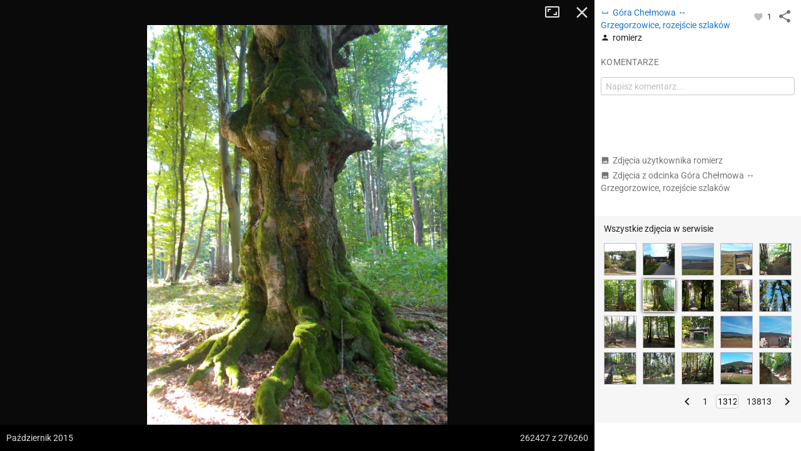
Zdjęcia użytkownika (662, 160)
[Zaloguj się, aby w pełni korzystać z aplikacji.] (759, 16)
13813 (759, 402)
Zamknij (581, 12)
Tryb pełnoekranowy (556, 12)
